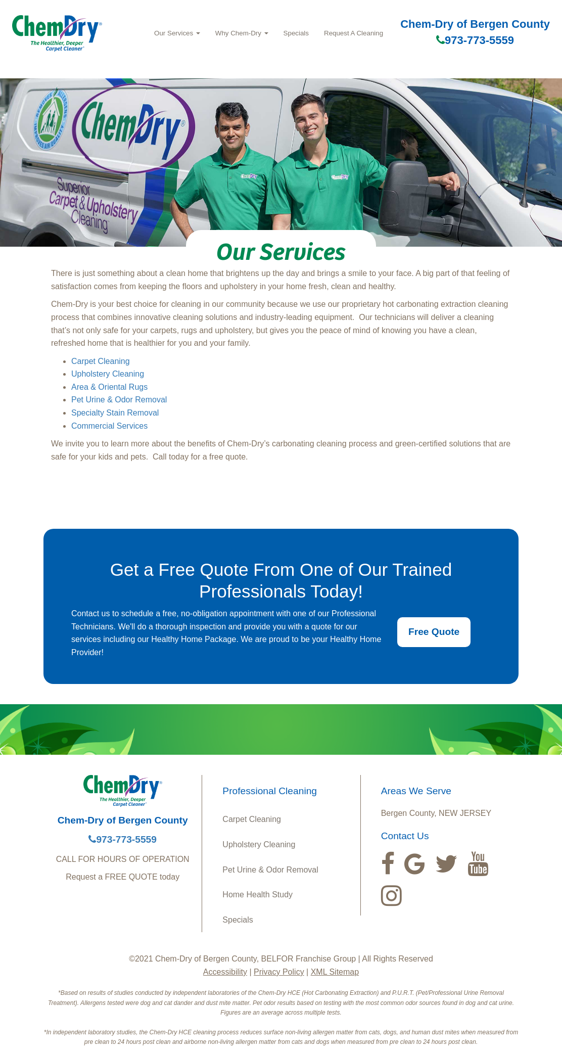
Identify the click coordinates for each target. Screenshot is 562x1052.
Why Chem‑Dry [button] (241, 33)
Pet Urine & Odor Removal (119, 399)
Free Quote (433, 631)
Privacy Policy (279, 972)
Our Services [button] (177, 33)
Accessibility (225, 972)
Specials (296, 33)
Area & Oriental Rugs (109, 387)
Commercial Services (109, 426)
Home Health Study (257, 894)
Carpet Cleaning (100, 361)
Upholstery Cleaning (107, 374)
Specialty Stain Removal (115, 412)
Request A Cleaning (353, 33)
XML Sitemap (335, 972)
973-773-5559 (475, 40)
